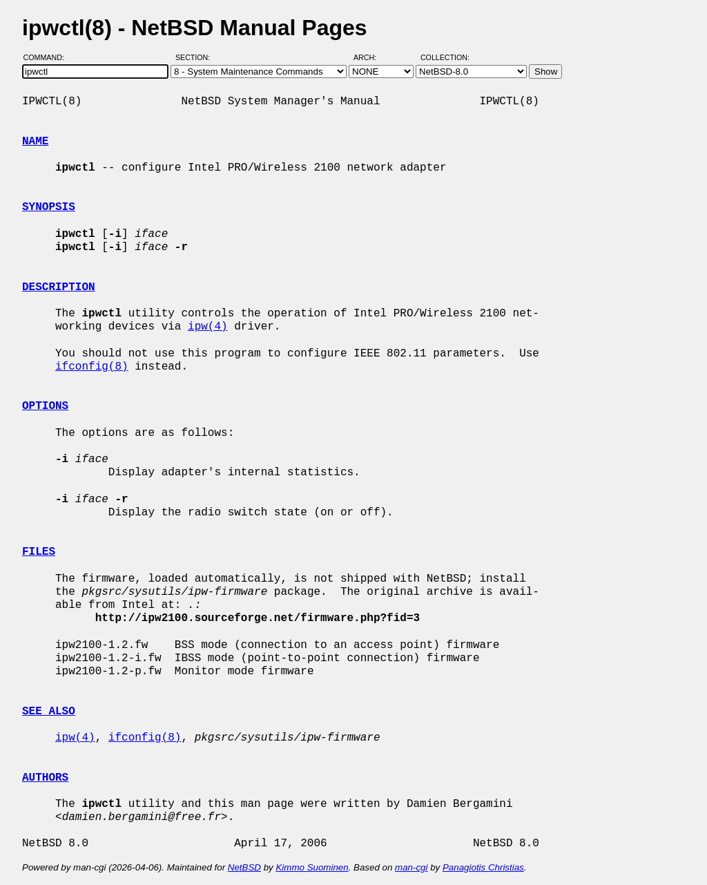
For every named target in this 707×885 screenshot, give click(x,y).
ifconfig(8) (91, 366)
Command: (47, 57)
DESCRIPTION (58, 287)
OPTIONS (45, 406)
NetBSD (244, 867)
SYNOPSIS (48, 207)
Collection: (444, 57)
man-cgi (411, 867)
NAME (35, 141)
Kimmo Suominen (311, 867)
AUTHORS (45, 778)
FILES (38, 552)
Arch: (371, 57)
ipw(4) (208, 326)
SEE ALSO (48, 711)
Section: (195, 57)
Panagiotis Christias (483, 867)
